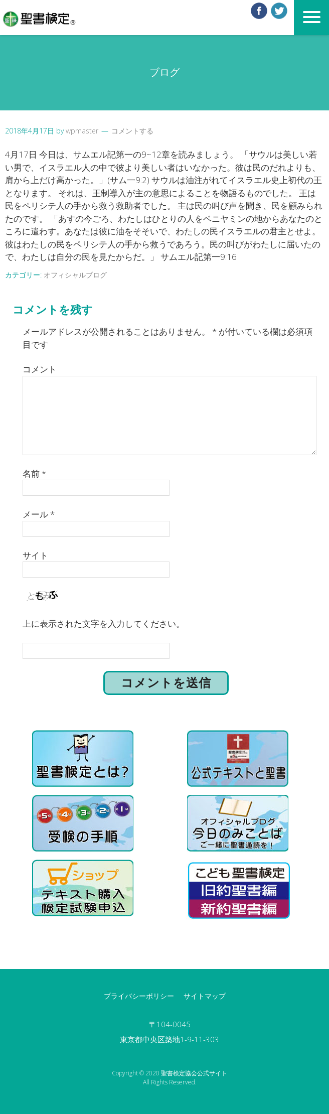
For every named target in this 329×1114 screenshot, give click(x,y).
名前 (34, 473)
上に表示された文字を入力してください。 (104, 623)
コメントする (132, 130)
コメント (40, 369)
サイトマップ (205, 996)
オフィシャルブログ (75, 275)
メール (39, 514)
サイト (35, 555)
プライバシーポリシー (139, 996)
